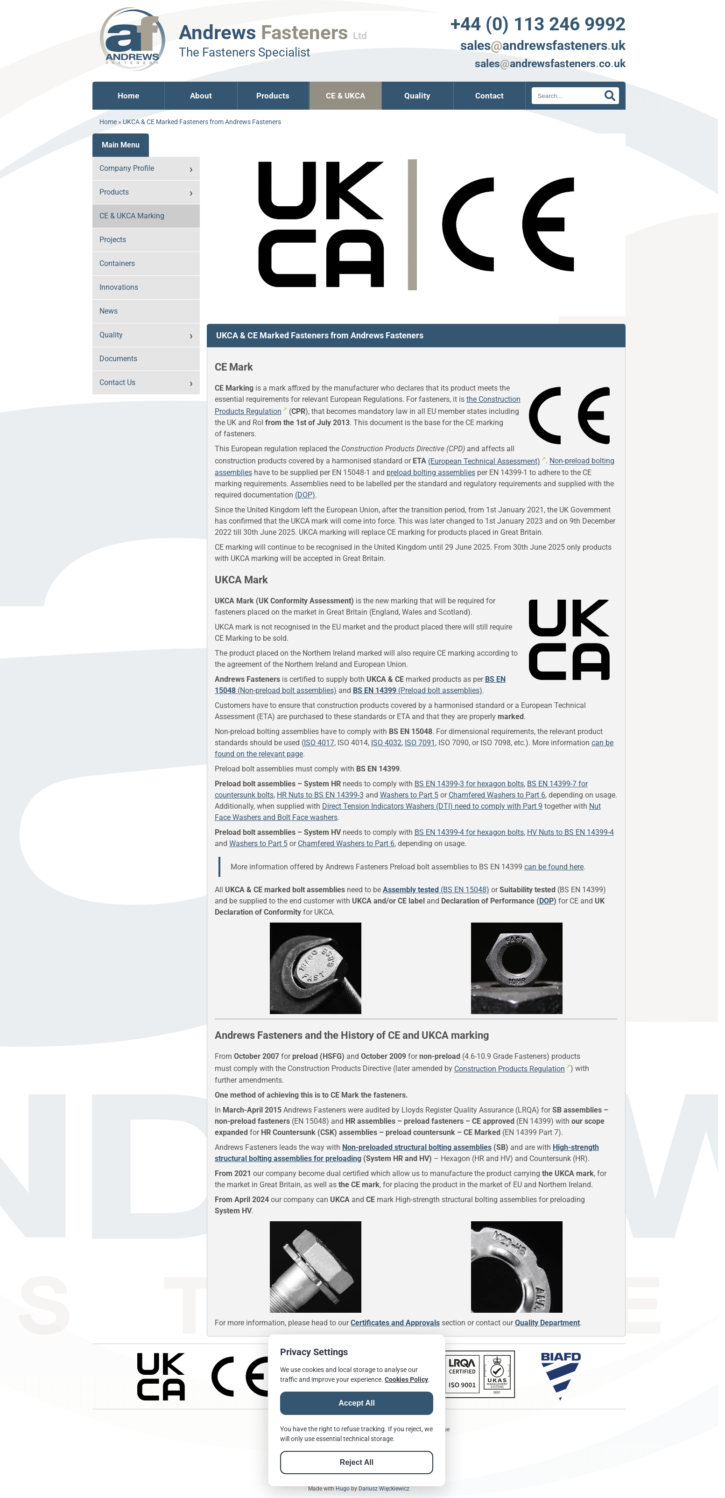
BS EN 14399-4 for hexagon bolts (469, 832)
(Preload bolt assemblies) (417, 690)
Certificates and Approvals (395, 1322)
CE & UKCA (345, 95)
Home (128, 95)
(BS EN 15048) (436, 889)
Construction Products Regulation (509, 1068)
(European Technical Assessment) (484, 461)
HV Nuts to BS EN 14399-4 (570, 832)
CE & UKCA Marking (131, 215)
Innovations (118, 287)
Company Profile (126, 168)
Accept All (356, 1403)
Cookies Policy (406, 1379)
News (108, 311)
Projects (112, 239)
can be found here (554, 866)
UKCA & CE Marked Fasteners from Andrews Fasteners (202, 122)
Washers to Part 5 (409, 795)
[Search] (575, 95)
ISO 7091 (420, 742)
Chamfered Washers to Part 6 (497, 795)
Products (272, 95)
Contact (489, 95)
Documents (118, 358)
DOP (546, 900)
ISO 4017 (319, 742)
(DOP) (305, 494)
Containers (117, 263)
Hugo (343, 1488)
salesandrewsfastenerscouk (550, 63)
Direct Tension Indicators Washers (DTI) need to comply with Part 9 (432, 806)
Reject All (356, 1462)
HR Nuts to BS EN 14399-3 (320, 795)
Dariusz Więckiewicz (384, 1488)
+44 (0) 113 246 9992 (538, 24)
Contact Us (117, 382)
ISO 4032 (386, 742)
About (201, 95)
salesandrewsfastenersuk (543, 45)
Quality (417, 95)
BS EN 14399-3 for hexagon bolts (469, 783)
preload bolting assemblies (431, 472)
